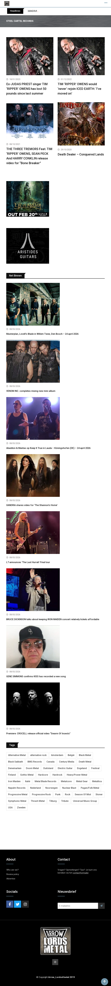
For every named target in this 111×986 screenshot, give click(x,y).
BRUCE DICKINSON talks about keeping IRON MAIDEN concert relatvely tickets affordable (52, 619)
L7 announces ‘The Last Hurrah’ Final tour (28, 562)
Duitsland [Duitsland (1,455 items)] (48, 768)
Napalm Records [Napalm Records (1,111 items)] (17, 788)
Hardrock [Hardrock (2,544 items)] (57, 774)
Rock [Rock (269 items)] (67, 794)
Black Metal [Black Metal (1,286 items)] (85, 755)
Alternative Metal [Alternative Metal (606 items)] (17, 755)
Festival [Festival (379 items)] (95, 768)
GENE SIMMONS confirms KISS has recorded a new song (36, 676)
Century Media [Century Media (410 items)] (66, 761)
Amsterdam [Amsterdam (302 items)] (57, 755)
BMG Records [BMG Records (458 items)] (35, 761)
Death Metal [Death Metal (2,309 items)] (85, 761)
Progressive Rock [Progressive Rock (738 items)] (41, 794)
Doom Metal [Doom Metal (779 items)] (32, 768)
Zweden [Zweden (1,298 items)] (21, 807)
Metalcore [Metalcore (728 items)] (66, 781)
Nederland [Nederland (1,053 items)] (35, 788)
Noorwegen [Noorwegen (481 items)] (51, 788)
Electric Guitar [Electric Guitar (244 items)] (65, 768)
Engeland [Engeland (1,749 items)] (82, 768)
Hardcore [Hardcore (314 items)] (43, 774)
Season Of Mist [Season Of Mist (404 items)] (83, 794)
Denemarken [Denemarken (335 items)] (14, 768)
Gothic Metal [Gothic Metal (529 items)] (27, 774)
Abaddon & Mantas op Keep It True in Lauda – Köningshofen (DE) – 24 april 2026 (48, 448)
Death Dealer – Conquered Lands (81, 154)
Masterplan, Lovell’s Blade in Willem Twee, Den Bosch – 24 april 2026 (42, 334)
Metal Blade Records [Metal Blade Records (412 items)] (45, 781)
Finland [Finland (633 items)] (12, 774)
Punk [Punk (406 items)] (57, 794)
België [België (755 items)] (71, 755)
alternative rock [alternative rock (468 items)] (38, 755)
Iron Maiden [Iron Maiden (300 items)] (14, 781)
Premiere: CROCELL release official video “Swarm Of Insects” (38, 733)
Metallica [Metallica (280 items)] (97, 781)
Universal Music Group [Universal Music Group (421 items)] (85, 801)
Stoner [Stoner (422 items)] (99, 794)
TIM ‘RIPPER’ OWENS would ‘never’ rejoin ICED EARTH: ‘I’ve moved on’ (79, 88)
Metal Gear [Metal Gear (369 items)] (82, 781)
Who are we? (12, 870)
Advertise (10, 878)
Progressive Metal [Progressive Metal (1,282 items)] (17, 794)
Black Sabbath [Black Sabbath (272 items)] (15, 761)
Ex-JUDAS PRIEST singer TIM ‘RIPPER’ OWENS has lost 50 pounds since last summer (27, 88)
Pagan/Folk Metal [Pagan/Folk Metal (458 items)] (90, 788)
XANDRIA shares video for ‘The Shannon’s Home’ (31, 505)
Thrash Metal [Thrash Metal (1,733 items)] (38, 801)
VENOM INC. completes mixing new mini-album (30, 391)
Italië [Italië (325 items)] (27, 781)
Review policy (12, 874)
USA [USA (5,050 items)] (10, 807)
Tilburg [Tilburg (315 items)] (53, 801)
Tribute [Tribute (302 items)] (64, 801)
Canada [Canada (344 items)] (51, 761)
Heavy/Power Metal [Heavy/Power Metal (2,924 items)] (77, 774)
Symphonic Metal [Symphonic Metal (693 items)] (17, 801)
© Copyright (55, 977)
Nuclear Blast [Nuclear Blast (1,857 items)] (69, 788)
